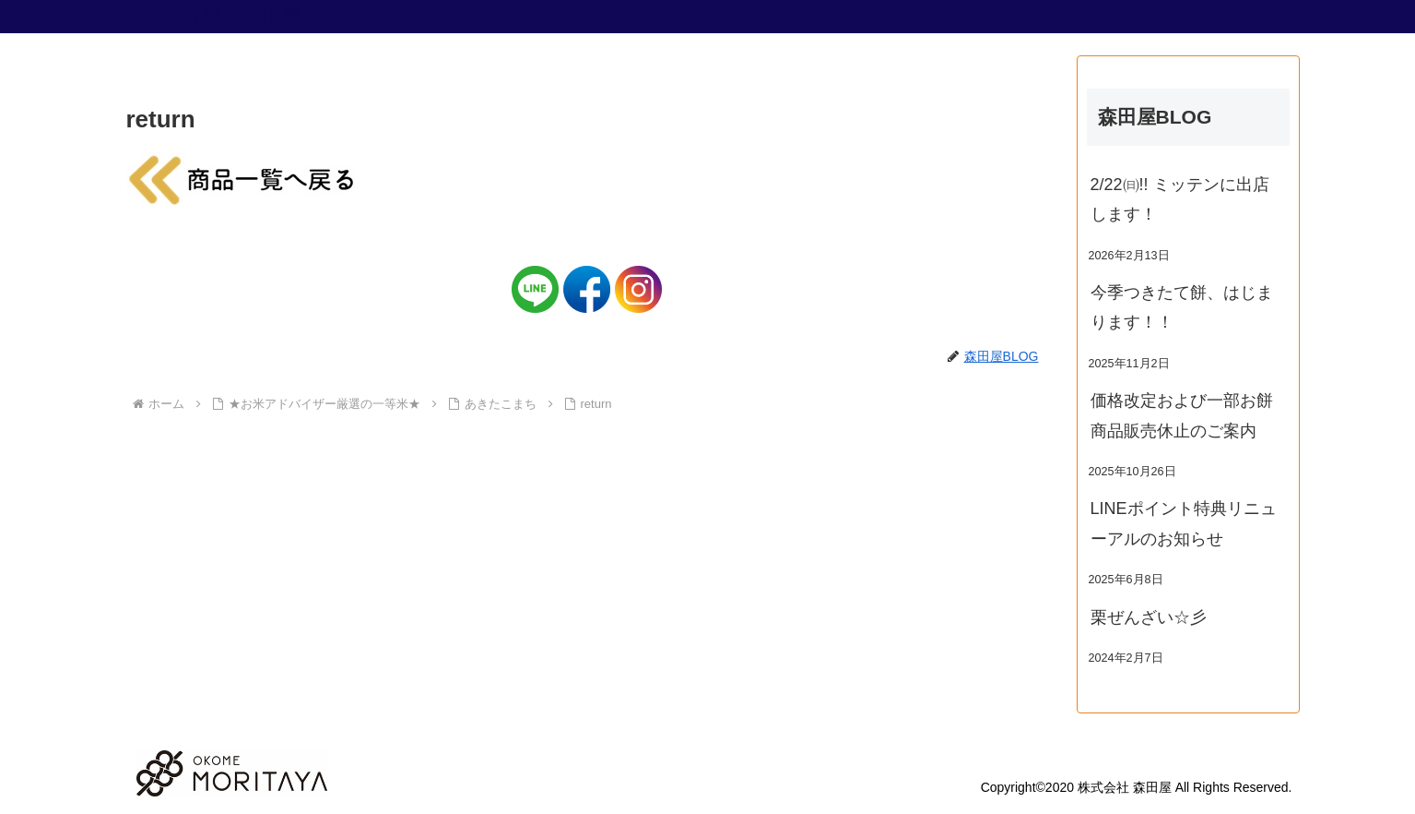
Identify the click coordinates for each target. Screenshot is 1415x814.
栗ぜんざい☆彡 (1149, 617)
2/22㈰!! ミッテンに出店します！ (1180, 199)
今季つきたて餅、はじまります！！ (1182, 307)
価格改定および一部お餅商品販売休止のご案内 (1182, 415)
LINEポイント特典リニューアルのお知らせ (1184, 523)
